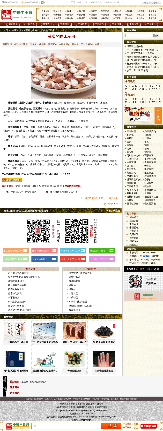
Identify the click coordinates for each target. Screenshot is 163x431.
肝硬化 (130, 135)
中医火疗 (93, 15)
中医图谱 (141, 11)
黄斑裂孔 (131, 172)
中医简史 (69, 11)
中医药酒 (141, 15)
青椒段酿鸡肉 (74, 370)
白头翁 (18, 164)
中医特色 (99, 24)
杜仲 (81, 155)
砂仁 (84, 161)
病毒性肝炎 (150, 131)
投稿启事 (39, 399)
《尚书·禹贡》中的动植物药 (17, 370)
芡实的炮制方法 (16, 289)
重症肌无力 (150, 159)
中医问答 (134, 24)
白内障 (130, 165)
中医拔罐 (57, 15)
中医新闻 (93, 11)
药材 (136, 424)
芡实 (56, 102)
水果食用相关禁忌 (78, 301)
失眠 (129, 148)
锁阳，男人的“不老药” (74, 342)
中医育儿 (117, 18)
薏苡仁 (37, 155)
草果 (39, 164)
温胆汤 (72, 285)
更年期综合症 (133, 155)
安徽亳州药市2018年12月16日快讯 (144, 63)
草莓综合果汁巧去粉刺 (80, 305)
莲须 (42, 136)
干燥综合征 (132, 186)
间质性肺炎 (150, 200)
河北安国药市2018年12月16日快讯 (144, 60)
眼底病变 (149, 169)
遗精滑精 (25, 186)
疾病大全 (30, 24)
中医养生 (152, 18)
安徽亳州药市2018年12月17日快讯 (144, 67)
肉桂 (58, 164)
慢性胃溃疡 (150, 203)
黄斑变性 (131, 169)
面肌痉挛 (149, 155)
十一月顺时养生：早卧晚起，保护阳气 (22, 342)
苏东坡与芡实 (15, 293)
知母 (88, 136)
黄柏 (95, 136)
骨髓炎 (147, 193)
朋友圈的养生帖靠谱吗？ (45, 370)
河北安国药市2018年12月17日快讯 (144, 56)
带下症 (45, 186)
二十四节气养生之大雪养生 (46, 342)
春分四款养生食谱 (17, 285)
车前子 (89, 102)
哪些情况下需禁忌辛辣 (80, 272)
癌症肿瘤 (131, 131)
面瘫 (146, 148)
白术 (23, 155)
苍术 (30, 155)
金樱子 (67, 102)
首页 (5, 30)
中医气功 (105, 15)
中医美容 (93, 18)
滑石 (37, 161)
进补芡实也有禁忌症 (18, 272)
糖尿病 (130, 145)
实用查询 (134, 234)
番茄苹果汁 (74, 310)
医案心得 (30, 30)
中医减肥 (81, 18)
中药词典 (129, 11)
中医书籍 (81, 11)
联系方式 (48, 399)
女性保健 (141, 18)
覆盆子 (56, 127)
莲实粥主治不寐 (16, 305)
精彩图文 (134, 244)
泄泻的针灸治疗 (16, 281)
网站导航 (105, 399)
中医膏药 (69, 15)
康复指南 (134, 238)
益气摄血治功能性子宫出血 (64, 192)
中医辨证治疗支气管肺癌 (23, 192)
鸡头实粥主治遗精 (17, 301)
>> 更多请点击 (112, 210)
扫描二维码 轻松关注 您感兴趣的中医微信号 (25, 210)
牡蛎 (75, 136)
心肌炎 (147, 179)
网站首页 (13, 24)
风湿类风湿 (132, 189)
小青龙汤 (73, 293)
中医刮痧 (81, 15)
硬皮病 (147, 186)
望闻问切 (105, 11)
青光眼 (147, 165)
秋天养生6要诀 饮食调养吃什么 (24, 277)
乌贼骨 (66, 155)
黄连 (114, 161)
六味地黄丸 (74, 281)
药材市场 (57, 11)
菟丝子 (80, 102)
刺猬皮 (105, 127)
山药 (62, 108)
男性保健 (129, 18)
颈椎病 (130, 200)
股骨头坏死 (132, 193)
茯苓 (31, 121)
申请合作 (77, 399)
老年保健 (105, 18)
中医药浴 (152, 15)
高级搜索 (133, 399)
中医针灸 (45, 18)
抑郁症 (147, 152)
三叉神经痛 (132, 159)
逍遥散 (72, 289)
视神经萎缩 (132, 176)
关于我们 (30, 399)
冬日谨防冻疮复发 (104, 370)
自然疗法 (57, 18)
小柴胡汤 (73, 297)
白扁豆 (70, 108)
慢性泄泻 (36, 186)
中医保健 (116, 24)
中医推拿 (117, 15)
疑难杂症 (47, 24)
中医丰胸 (69, 18)
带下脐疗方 (14, 297)
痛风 (129, 141)
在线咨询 (134, 231)
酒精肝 (130, 138)
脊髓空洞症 (150, 162)
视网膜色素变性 (135, 179)
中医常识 (82, 24)
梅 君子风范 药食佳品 (104, 342)
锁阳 (73, 127)
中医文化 (152, 11)
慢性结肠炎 (132, 203)
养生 (136, 428)
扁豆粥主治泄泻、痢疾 (19, 310)
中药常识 (117, 11)
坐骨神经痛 (150, 189)
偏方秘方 (45, 15)
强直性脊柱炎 (151, 196)
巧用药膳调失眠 (135, 46)
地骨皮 (70, 145)
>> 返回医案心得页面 (92, 198)
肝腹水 (147, 138)
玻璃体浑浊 (150, 176)
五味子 (87, 127)
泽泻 (24, 161)
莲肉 (53, 108)
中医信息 (64, 24)
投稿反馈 (67, 399)
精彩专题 (134, 241)
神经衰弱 (131, 162)
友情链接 (86, 399)
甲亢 (146, 141)
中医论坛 (151, 24)
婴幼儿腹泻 (56, 186)
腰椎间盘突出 (133, 196)
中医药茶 (129, 15)
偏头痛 (130, 152)
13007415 (154, 256)
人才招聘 (58, 399)
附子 (67, 164)
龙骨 (66, 136)
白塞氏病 (131, 183)
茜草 (91, 155)
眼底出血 (149, 172)
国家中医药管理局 (38, 381)
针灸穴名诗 (74, 277)
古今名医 (45, 11)
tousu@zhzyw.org (107, 416)
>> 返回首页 (111, 198)
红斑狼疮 (149, 183)
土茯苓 (57, 145)
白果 (23, 145)
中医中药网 (107, 204)
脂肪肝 (147, 135)
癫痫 (146, 145)
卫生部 (25, 381)
